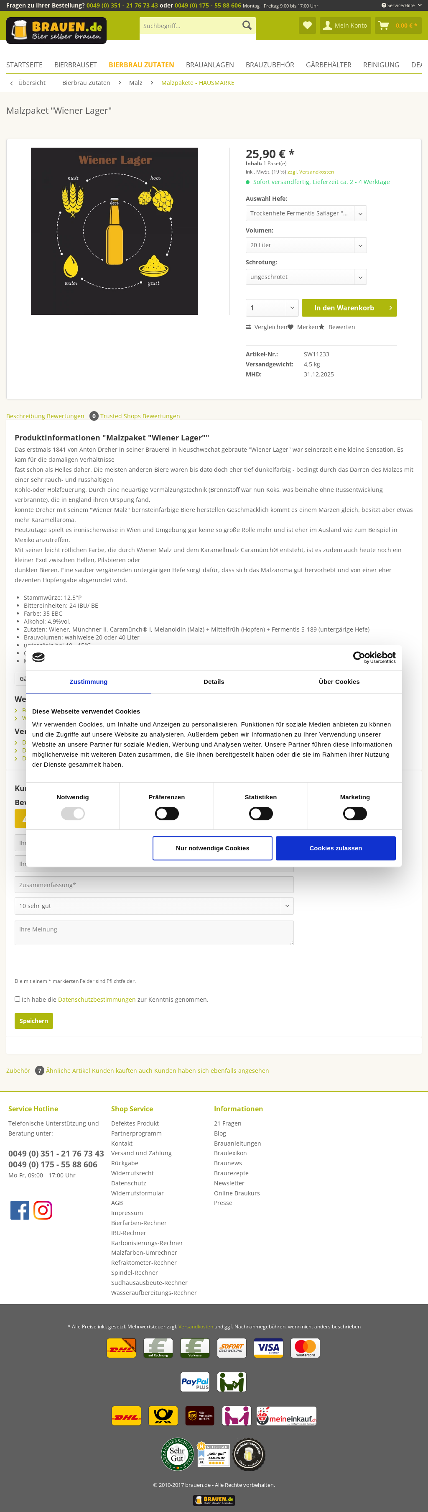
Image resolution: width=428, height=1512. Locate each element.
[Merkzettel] (307, 25)
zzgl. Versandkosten (311, 171)
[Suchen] (247, 25)
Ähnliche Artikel (68, 1071)
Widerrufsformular (137, 1193)
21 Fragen (228, 1123)
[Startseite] (27, 65)
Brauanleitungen (237, 1143)
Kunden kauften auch (122, 1071)
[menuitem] (198, 29)
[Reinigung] (381, 65)
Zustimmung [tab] (89, 681)
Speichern (34, 1021)
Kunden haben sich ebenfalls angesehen (211, 1071)
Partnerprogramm (136, 1133)
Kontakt (121, 1143)
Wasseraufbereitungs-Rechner (154, 1293)
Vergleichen (267, 327)
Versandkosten (195, 1326)
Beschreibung (25, 416)
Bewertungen (73, 416)
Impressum (127, 1213)
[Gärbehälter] (328, 65)
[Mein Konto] (345, 25)
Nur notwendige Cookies (213, 848)
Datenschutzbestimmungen (97, 999)
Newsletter (229, 1183)
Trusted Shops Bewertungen (140, 416)
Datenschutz (128, 1183)
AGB (117, 1203)
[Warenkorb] (398, 25)
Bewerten (336, 327)
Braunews (228, 1163)
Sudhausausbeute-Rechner (149, 1283)
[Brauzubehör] (270, 65)
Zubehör (26, 1071)
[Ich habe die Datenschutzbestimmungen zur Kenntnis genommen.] (17, 999)
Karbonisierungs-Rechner (147, 1243)
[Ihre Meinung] (154, 933)
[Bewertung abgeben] (154, 906)
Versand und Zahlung (141, 1153)
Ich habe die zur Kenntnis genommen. (115, 999)
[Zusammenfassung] (154, 884)
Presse (223, 1203)
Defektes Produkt (135, 1123)
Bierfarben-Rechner (139, 1223)
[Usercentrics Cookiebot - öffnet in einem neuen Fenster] (359, 657)
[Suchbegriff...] (198, 25)
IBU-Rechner (128, 1233)
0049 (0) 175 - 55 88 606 (208, 5)
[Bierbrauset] (75, 65)
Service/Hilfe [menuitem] (399, 5)
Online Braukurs (237, 1193)
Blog (220, 1133)
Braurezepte (231, 1173)
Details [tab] (214, 681)
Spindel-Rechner (134, 1273)
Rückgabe (124, 1163)
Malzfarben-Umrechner (144, 1252)
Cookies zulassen (336, 848)
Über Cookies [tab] (339, 681)
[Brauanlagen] (210, 65)
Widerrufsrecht (132, 1173)
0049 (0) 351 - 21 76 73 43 (122, 5)
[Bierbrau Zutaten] (141, 65)
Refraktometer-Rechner (144, 1262)
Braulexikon (230, 1153)
